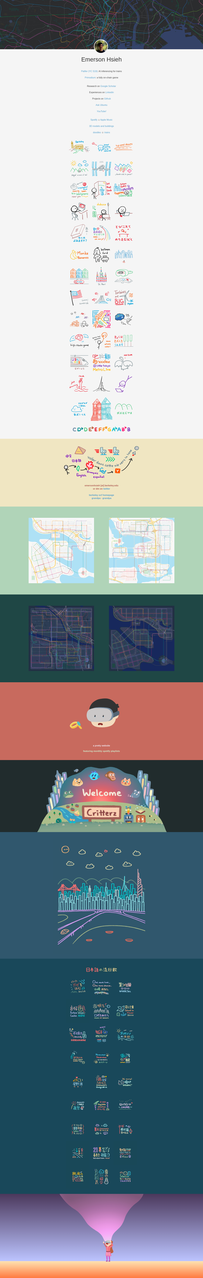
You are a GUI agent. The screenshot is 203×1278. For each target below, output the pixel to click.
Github (107, 98)
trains (107, 132)
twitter (106, 489)
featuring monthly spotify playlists (101, 751)
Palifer (84, 71)
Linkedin (109, 92)
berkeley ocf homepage (101, 495)
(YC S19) (93, 71)
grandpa (96, 498)
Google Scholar (108, 86)
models (96, 126)
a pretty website (101, 745)
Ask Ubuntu (101, 105)
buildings (109, 126)
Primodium (90, 77)
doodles (97, 132)
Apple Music (106, 120)
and (102, 126)
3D (91, 126)
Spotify (94, 120)
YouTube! (101, 111)
